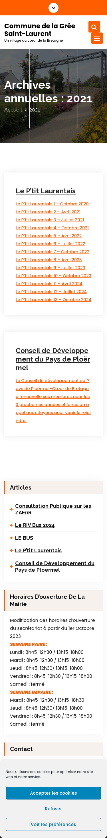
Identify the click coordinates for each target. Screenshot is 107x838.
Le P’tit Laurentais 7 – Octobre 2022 (52, 252)
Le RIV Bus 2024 (35, 525)
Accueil (13, 110)
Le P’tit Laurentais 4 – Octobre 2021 (52, 228)
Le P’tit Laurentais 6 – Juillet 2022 (50, 244)
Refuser (53, 809)
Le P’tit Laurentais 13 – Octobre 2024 (53, 300)
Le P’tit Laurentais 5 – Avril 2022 (49, 236)
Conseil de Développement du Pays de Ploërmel (53, 359)
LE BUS (24, 538)
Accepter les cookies (53, 793)
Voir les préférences (53, 824)
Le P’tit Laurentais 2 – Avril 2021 (48, 212)
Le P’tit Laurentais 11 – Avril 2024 (49, 284)
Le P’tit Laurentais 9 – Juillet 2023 (50, 268)
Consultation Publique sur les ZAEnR (53, 509)
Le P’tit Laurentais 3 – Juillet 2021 (50, 220)
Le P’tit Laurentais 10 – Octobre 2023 (53, 276)
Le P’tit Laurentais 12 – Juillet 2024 (51, 292)
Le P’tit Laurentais (46, 191)
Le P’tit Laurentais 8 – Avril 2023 (49, 260)
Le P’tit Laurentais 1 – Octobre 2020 (52, 204)
